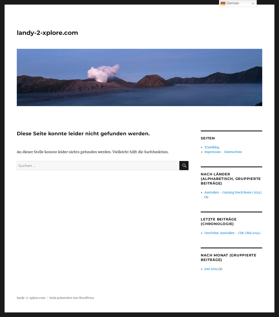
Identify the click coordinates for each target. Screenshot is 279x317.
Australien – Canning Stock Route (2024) (233, 192)
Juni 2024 (211, 269)
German (229, 3)
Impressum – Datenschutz (223, 152)
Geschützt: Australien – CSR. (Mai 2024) (232, 233)
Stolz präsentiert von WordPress (71, 298)
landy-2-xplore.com (47, 32)
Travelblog (211, 147)
